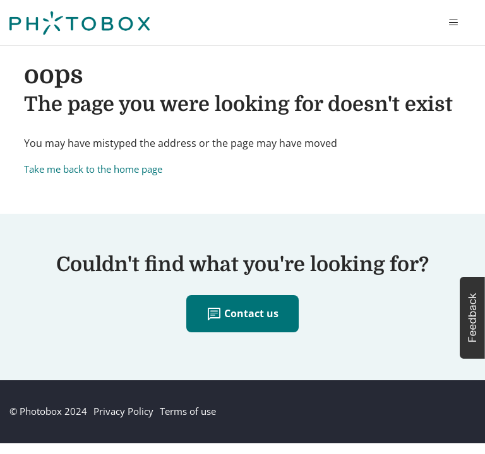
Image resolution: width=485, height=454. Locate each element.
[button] (472, 318)
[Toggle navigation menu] (453, 23)
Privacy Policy (123, 411)
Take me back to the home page (93, 169)
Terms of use (188, 411)
